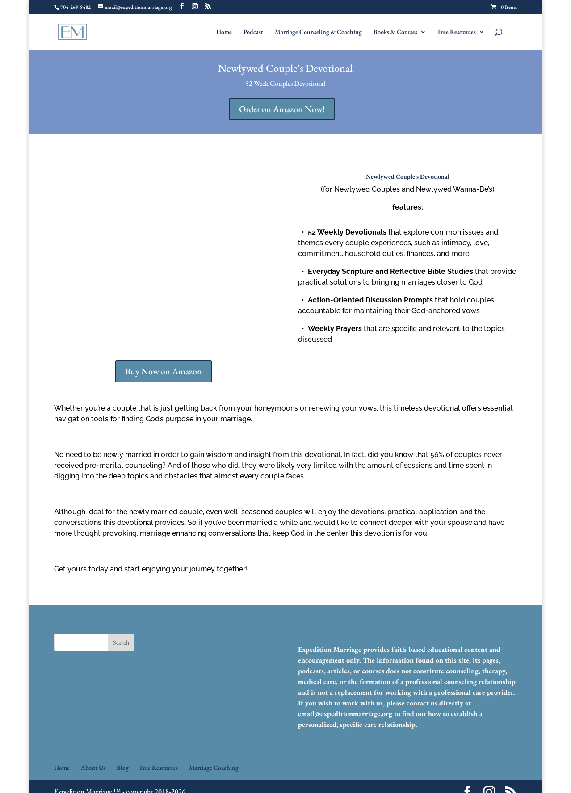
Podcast (253, 32)
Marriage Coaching (214, 768)
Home (224, 32)
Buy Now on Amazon (163, 371)
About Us (93, 768)
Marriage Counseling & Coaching (318, 32)
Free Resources (457, 32)
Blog (123, 768)
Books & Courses (395, 32)
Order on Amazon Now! (282, 109)
